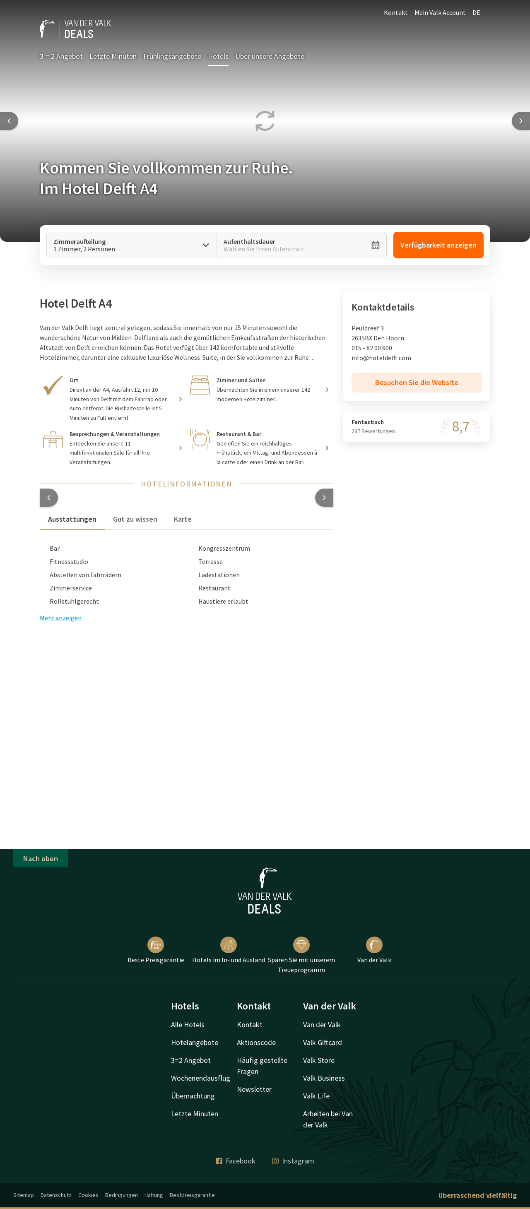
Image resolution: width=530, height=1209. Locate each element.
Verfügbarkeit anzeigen (438, 245)
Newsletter (254, 1089)
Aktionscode (256, 1042)
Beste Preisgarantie (156, 950)
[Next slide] (521, 121)
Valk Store (319, 1060)
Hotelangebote (194, 1042)
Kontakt (396, 12)
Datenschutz (56, 1195)
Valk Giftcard (322, 1042)
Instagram (293, 1161)
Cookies (88, 1195)
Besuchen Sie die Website (416, 382)
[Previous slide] (9, 121)
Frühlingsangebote (172, 56)
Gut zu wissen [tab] (135, 519)
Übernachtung (193, 1096)
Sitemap (23, 1195)
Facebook (235, 1161)
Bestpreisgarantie (192, 1195)
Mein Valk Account (440, 12)
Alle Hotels (188, 1024)
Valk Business (324, 1078)
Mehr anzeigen (61, 618)
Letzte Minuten (113, 56)
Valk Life (316, 1096)
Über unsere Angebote (269, 56)
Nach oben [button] (40, 858)
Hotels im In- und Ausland (228, 950)
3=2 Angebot (191, 1060)
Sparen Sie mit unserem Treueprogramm (301, 955)
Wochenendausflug (200, 1078)
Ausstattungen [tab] (72, 519)
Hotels (218, 56)
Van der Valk (374, 950)
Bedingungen (121, 1195)
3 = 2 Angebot (61, 56)
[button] (49, 498)
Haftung (154, 1195)
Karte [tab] (183, 519)
